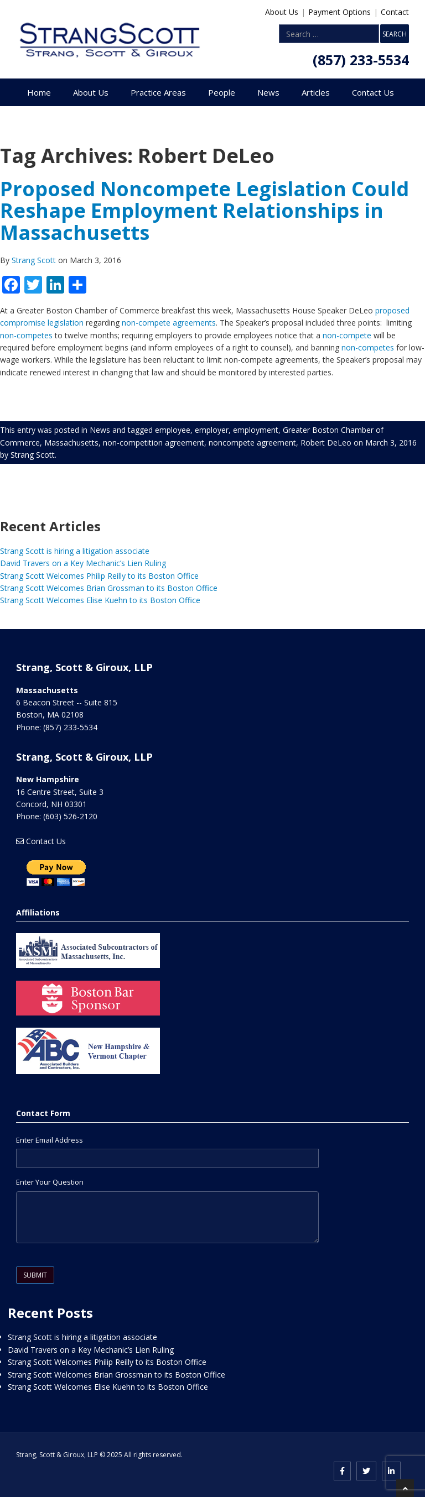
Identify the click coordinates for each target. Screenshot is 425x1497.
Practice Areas (158, 92)
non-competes (26, 335)
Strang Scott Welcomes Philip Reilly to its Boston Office (99, 575)
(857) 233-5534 (361, 59)
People (221, 92)
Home (39, 92)
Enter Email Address (49, 1140)
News (268, 92)
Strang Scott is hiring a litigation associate (74, 551)
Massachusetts (71, 442)
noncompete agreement (252, 442)
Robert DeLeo (325, 442)
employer (212, 430)
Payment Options (339, 12)
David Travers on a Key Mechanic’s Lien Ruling (83, 563)
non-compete (347, 335)
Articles (316, 92)
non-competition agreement (153, 442)
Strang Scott (35, 260)
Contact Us (373, 92)
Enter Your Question (50, 1182)
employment (255, 430)
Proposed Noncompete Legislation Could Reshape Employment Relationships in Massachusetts (204, 210)
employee (172, 430)
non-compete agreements (169, 322)
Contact (395, 12)
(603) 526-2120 (70, 816)
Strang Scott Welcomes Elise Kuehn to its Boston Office (100, 600)
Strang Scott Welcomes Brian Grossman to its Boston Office (108, 588)
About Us (281, 12)
